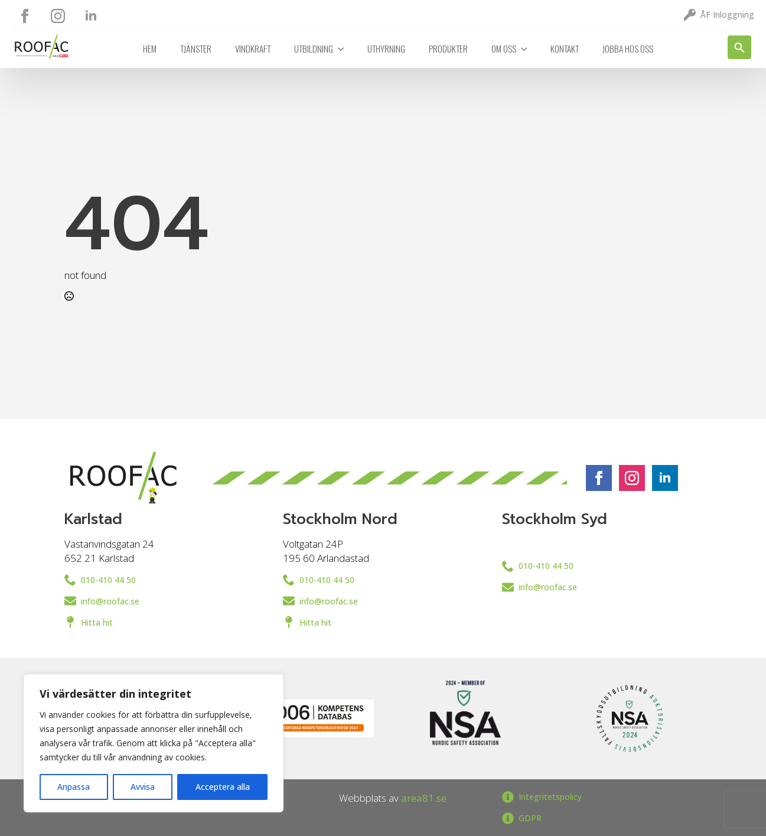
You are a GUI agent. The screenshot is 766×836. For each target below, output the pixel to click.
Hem (150, 48)
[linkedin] (91, 16)
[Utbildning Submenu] (344, 48)
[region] (153, 743)
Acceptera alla (222, 786)
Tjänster (195, 48)
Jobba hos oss (627, 48)
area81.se (423, 798)
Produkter (448, 48)
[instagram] (58, 16)
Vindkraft (252, 48)
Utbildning (313, 48)
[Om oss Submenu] (527, 48)
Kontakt (564, 48)
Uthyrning (386, 48)
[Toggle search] (739, 47)
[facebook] (25, 16)
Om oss (503, 48)
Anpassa (73, 786)
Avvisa (143, 786)
